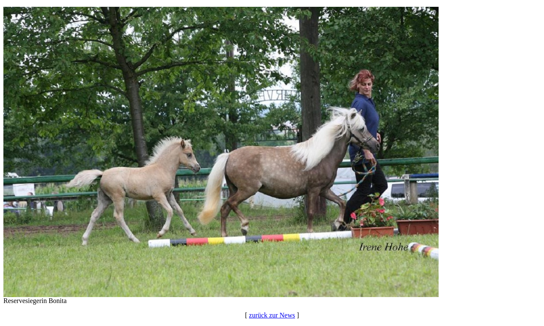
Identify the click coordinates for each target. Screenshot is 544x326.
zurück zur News (272, 315)
